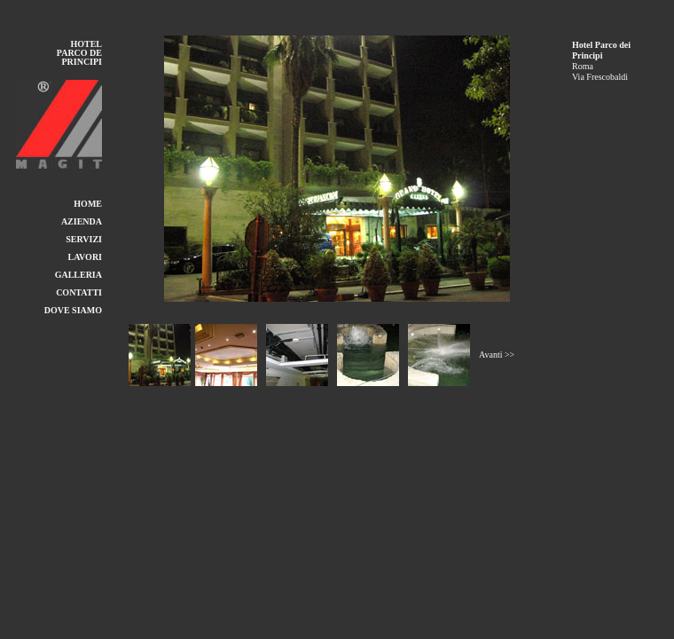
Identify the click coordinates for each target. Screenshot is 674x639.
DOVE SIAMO (73, 310)
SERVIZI (84, 239)
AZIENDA (81, 221)
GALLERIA (78, 275)
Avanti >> (496, 354)
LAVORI (84, 257)
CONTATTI (79, 292)
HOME (88, 204)
